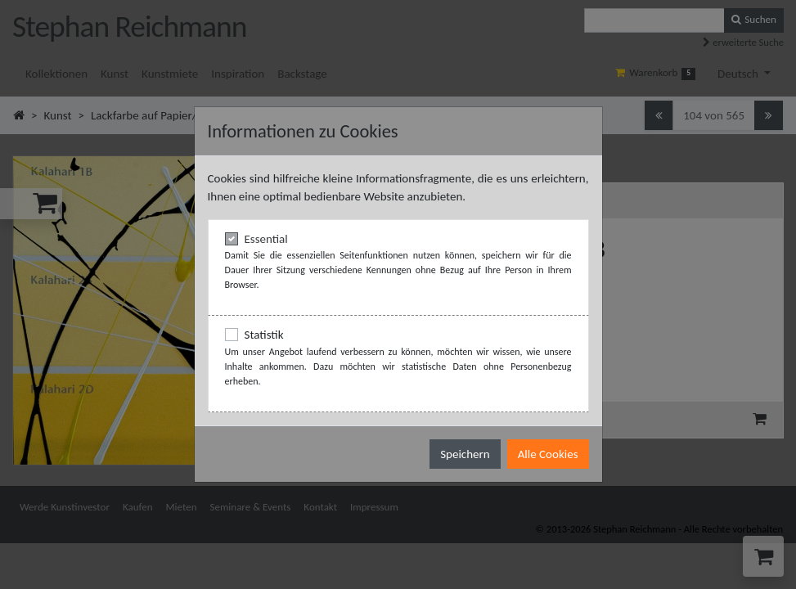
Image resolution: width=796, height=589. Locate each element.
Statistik (264, 334)
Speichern (464, 454)
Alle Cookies (548, 454)
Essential (266, 239)
